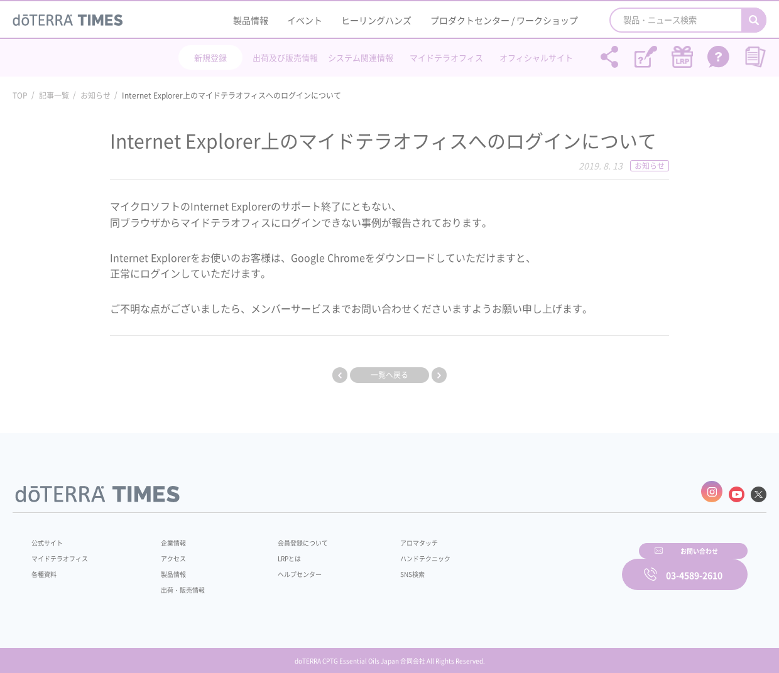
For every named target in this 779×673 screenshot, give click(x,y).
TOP (20, 95)
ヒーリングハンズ (376, 20)
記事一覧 (54, 95)
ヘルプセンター (280, 567)
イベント (304, 20)
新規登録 (210, 57)
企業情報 (165, 536)
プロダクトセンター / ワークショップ (504, 20)
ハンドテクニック (395, 551)
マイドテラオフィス (446, 57)
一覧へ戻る (389, 374)
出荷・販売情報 (176, 583)
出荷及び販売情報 (285, 57)
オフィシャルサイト (536, 57)
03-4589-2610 (694, 565)
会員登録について (284, 536)
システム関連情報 (360, 57)
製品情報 (250, 20)
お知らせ (95, 95)
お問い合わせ (549, 565)
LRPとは (268, 551)
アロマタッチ (387, 536)
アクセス (165, 551)
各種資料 (46, 567)
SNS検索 (380, 567)
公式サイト (50, 536)
